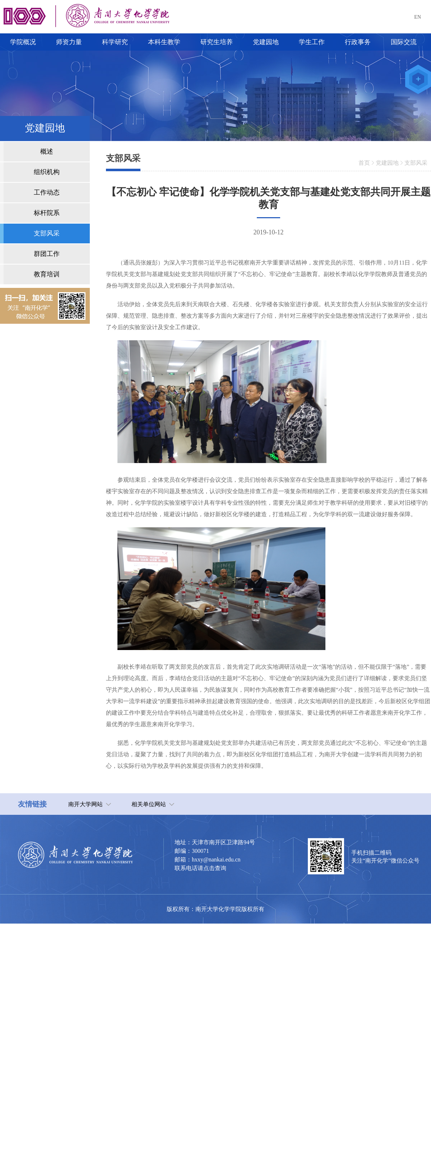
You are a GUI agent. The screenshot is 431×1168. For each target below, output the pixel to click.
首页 (364, 163)
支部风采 (415, 163)
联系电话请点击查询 (200, 868)
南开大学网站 (85, 804)
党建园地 (387, 163)
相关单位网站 (148, 804)
